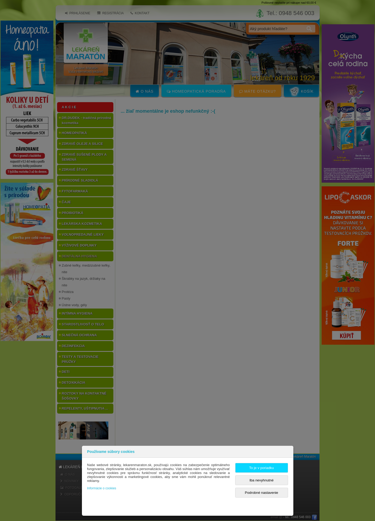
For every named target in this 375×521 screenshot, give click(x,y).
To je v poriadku (261, 468)
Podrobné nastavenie (261, 493)
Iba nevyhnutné (261, 480)
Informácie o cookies (101, 488)
